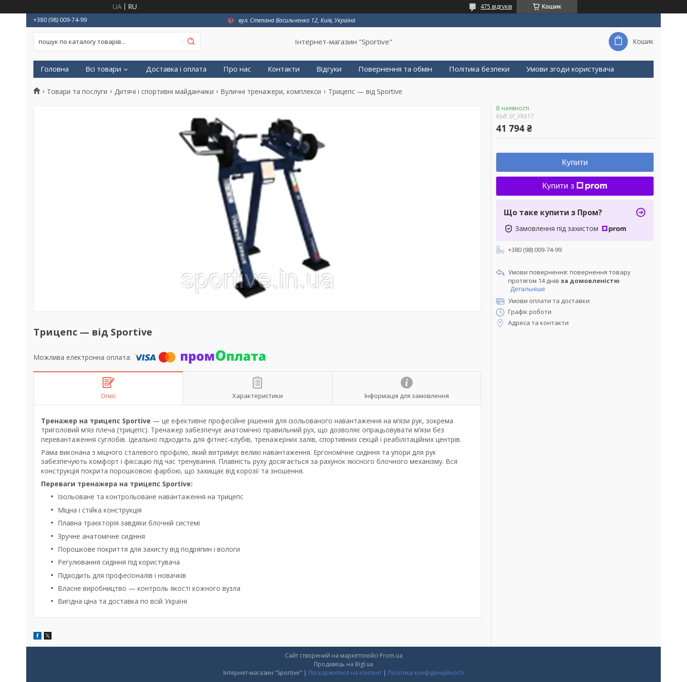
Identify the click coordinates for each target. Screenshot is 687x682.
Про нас (237, 69)
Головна (55, 69)
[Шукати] (190, 41)
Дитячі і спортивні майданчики (164, 91)
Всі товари (103, 69)
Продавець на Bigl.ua (343, 664)
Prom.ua (391, 655)
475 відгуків (496, 6)
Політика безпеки (479, 69)
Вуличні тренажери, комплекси (270, 91)
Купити (575, 162)
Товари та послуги (77, 91)
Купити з (575, 185)
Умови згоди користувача (570, 69)
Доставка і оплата (176, 69)
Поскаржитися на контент (345, 673)
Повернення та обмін (395, 69)
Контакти (284, 69)
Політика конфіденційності (426, 673)
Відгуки (329, 69)
